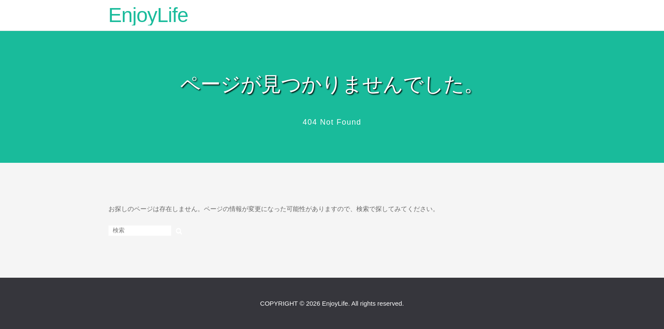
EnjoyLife (148, 15)
